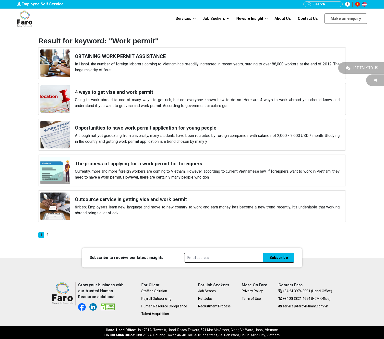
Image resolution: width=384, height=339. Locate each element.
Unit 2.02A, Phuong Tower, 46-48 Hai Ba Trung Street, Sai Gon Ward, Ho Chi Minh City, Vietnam (192, 335)
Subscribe (278, 257)
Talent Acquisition (155, 314)
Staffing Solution (154, 291)
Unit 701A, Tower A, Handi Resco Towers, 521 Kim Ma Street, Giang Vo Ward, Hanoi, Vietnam (192, 330)
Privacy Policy (252, 291)
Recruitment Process (214, 306)
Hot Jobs (205, 299)
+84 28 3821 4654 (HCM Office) (304, 299)
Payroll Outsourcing (156, 299)
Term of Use (251, 299)
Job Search (207, 291)
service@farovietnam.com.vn (303, 306)
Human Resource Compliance (164, 306)
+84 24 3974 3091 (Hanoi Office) (305, 291)
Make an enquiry (346, 18)
